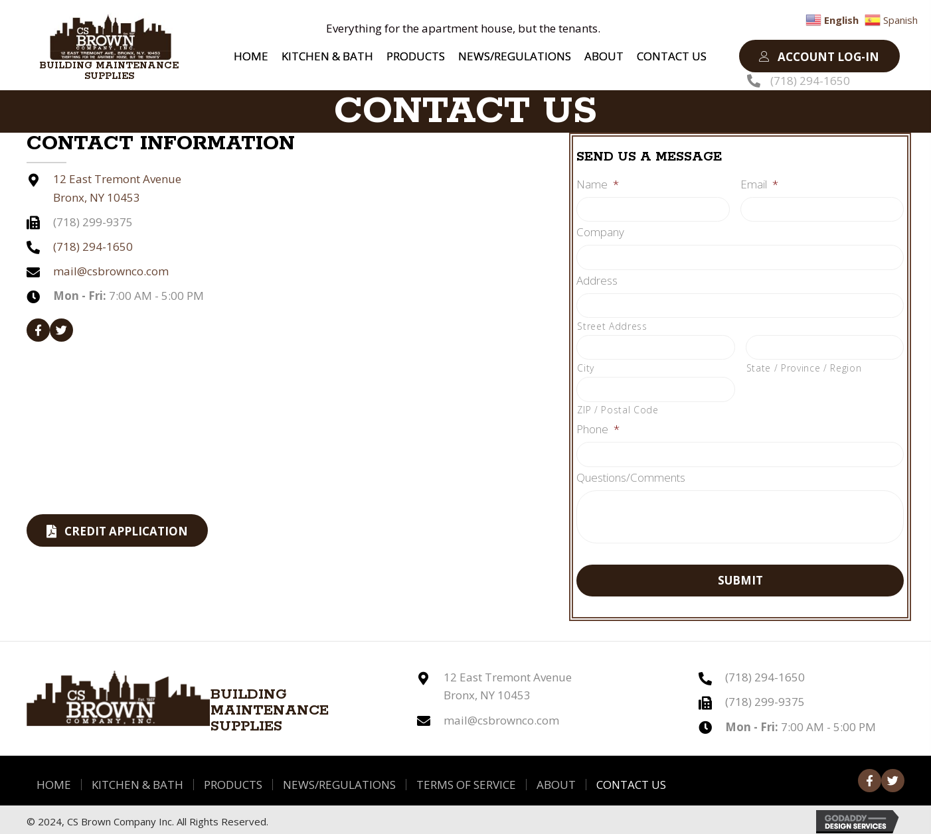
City (585, 364)
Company (600, 231)
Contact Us (631, 779)
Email (759, 184)
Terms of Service (466, 779)
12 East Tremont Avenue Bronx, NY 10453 (508, 681)
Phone (598, 425)
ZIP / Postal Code (617, 405)
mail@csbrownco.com (111, 271)
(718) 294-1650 (810, 80)
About (556, 779)
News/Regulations (339, 779)
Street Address (612, 323)
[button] (819, 56)
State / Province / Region (804, 364)
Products (233, 779)
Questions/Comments (630, 473)
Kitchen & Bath (137, 779)
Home (54, 779)
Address (597, 278)
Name (597, 184)
